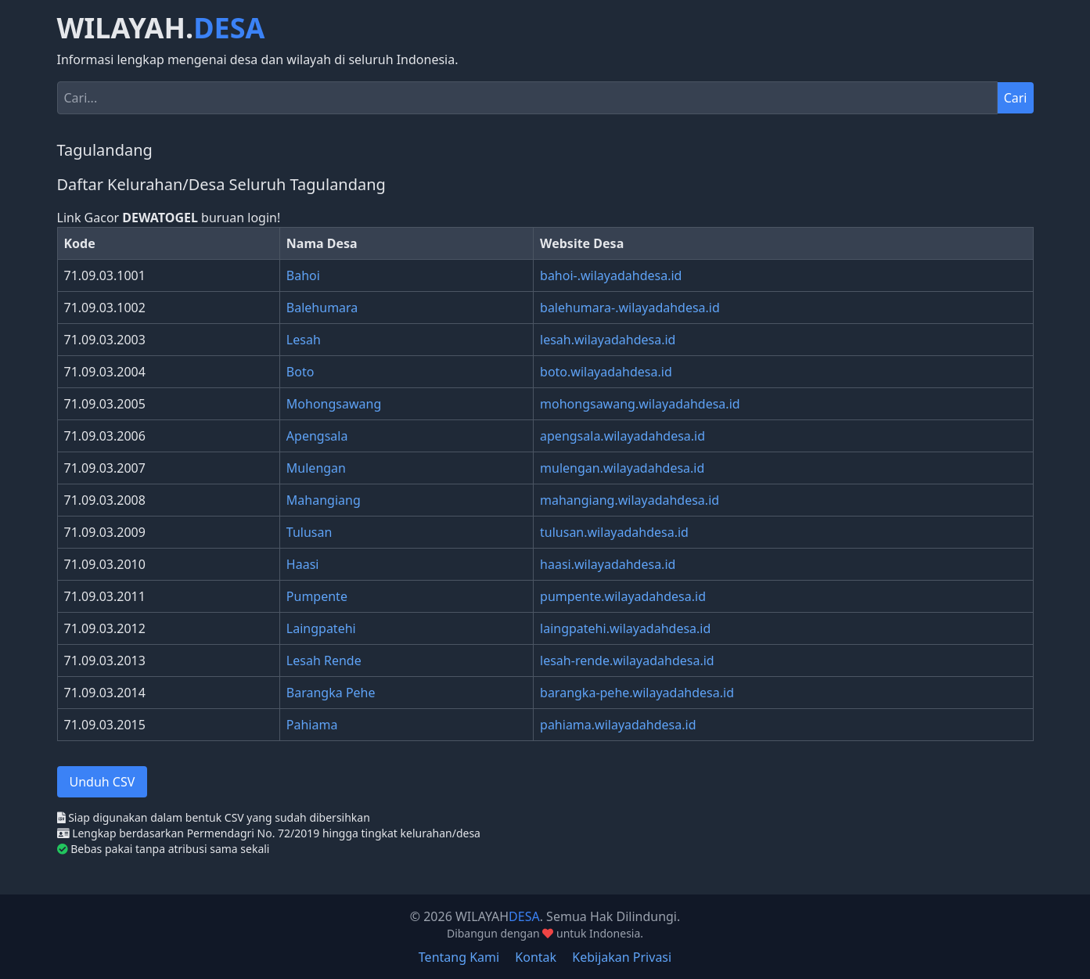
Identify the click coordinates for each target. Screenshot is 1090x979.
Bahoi (303, 275)
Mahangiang (323, 500)
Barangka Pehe (331, 692)
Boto (300, 371)
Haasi (302, 564)
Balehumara (322, 307)
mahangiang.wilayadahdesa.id (629, 500)
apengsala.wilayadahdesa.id (622, 436)
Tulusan (309, 532)
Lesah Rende (324, 660)
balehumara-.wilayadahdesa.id (630, 307)
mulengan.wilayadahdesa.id (622, 468)
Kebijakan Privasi (621, 957)
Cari (1015, 97)
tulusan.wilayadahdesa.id (614, 532)
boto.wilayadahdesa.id (606, 371)
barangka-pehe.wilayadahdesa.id (637, 692)
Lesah (303, 339)
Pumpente (316, 596)
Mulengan (316, 468)
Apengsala (317, 436)
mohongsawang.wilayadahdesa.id (640, 403)
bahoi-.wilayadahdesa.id (611, 275)
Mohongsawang (333, 403)
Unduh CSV (102, 781)
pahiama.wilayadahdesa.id (618, 724)
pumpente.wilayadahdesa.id (623, 596)
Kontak (535, 957)
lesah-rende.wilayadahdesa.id (627, 660)
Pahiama (312, 724)
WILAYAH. (161, 28)
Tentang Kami (459, 957)
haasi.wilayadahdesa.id (607, 564)
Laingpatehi (321, 628)
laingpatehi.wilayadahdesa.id (625, 628)
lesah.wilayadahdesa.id (607, 339)
